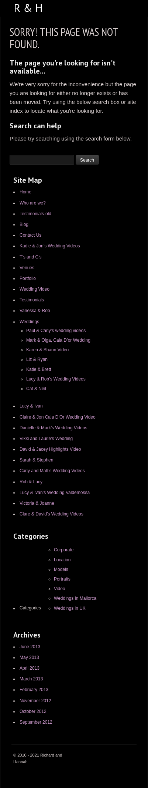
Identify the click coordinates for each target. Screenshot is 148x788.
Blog (24, 224)
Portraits (62, 579)
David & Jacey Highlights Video (50, 449)
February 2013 (34, 689)
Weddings (29, 321)
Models (61, 569)
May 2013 (29, 657)
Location (62, 559)
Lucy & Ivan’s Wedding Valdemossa (55, 492)
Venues (27, 267)
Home (25, 192)
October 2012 (33, 711)
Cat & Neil (36, 388)
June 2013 (30, 646)
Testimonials (32, 299)
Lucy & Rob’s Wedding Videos (56, 379)
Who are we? (33, 203)
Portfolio (28, 278)
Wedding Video (34, 289)
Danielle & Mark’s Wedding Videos (53, 427)
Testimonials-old (35, 213)
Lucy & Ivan (31, 406)
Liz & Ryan (37, 359)
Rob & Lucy (31, 481)
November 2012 (35, 700)
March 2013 (31, 679)
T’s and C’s (31, 257)
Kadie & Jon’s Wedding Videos (50, 245)
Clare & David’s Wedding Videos (51, 514)
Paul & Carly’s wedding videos (56, 330)
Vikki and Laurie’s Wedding (46, 438)
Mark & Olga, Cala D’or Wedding (58, 340)
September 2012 (36, 722)
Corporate (63, 549)
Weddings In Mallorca (75, 598)
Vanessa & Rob (35, 310)
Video (59, 588)
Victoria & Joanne (37, 503)
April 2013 (29, 668)
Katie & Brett (38, 369)
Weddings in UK (70, 608)
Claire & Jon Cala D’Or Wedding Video (58, 417)
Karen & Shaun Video (47, 349)
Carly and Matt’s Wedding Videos (52, 470)
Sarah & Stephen (36, 460)
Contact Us (30, 235)
